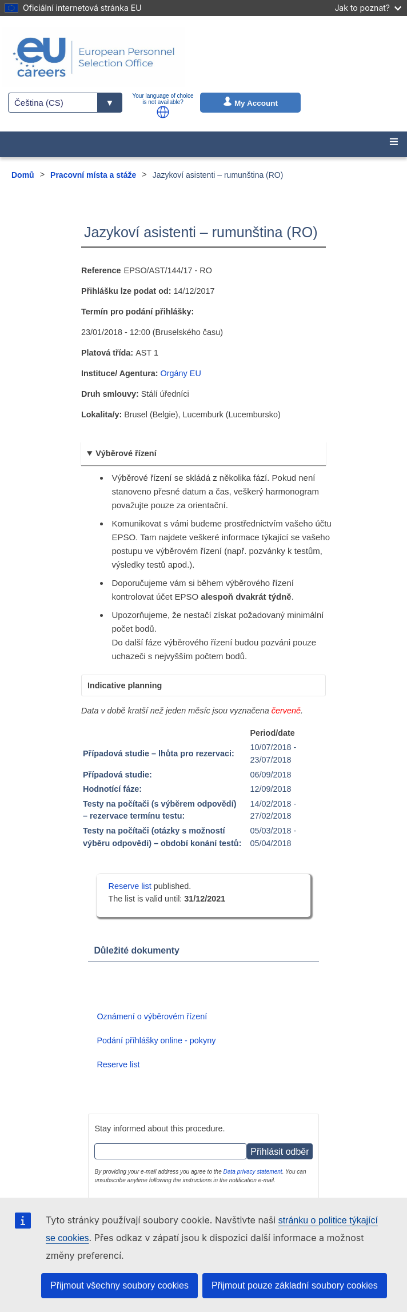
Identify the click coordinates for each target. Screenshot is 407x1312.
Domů (22, 175)
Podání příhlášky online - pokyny (156, 1040)
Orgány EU (181, 373)
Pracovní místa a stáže (93, 175)
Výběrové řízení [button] (125, 453)
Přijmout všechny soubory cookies (119, 1285)
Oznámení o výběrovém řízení (152, 1016)
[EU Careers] (93, 57)
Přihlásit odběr (279, 1152)
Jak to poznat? (367, 8)
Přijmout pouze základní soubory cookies (295, 1285)
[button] (163, 112)
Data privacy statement (253, 1172)
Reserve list (131, 886)
